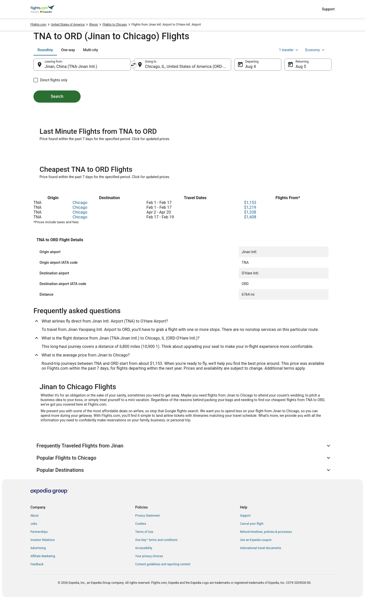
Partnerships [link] (39, 532)
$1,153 (250, 202)
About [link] (34, 515)
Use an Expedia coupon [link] (255, 540)
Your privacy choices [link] (149, 556)
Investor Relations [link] (42, 540)
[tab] (45, 49)
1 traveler (289, 50)
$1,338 (250, 212)
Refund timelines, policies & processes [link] (266, 532)
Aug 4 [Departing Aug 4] (250, 66)
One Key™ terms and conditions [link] (156, 540)
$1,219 (250, 207)
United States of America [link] (68, 24)
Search (57, 96)
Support (328, 9)
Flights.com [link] (38, 24)
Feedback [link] (37, 564)
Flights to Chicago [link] (114, 24)
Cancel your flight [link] (252, 524)
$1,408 (250, 217)
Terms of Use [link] (144, 532)
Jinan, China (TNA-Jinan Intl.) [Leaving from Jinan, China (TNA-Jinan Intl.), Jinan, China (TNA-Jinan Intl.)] (71, 66)
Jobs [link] (33, 524)
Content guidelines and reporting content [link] (162, 564)
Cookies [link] (140, 524)
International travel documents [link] (260, 548)
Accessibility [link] (143, 548)
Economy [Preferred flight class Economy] (315, 50)
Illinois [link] (93, 24)
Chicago (79, 202)
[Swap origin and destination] (133, 64)
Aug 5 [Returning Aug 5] (301, 66)
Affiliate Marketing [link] (42, 556)
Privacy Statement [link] (147, 515)
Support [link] (245, 515)
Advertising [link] (38, 548)
